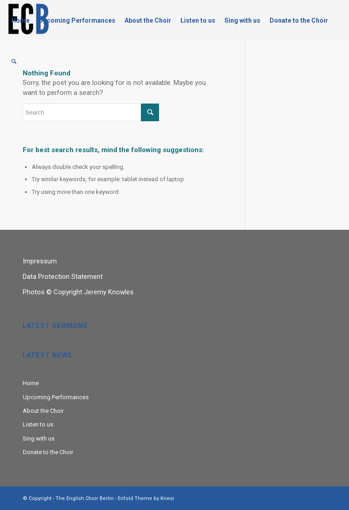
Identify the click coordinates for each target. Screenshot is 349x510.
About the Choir (43, 410)
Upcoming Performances (56, 397)
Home (31, 383)
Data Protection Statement (63, 276)
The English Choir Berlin (84, 498)
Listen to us (38, 424)
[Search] (14, 61)
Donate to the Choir (48, 452)
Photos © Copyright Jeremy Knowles (78, 292)
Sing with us (39, 438)
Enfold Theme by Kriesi (146, 498)
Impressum (40, 261)
